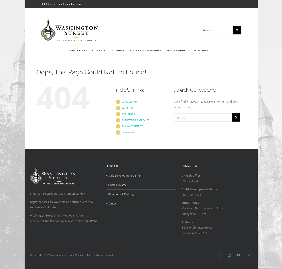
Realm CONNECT (132, 126)
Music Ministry (117, 185)
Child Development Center (124, 175)
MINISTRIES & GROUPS (135, 120)
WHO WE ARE (130, 102)
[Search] (237, 30)
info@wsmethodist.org (70, 3)
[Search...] (216, 30)
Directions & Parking (121, 194)
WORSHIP (127, 108)
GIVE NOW (128, 132)
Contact (112, 203)
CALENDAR (128, 114)
